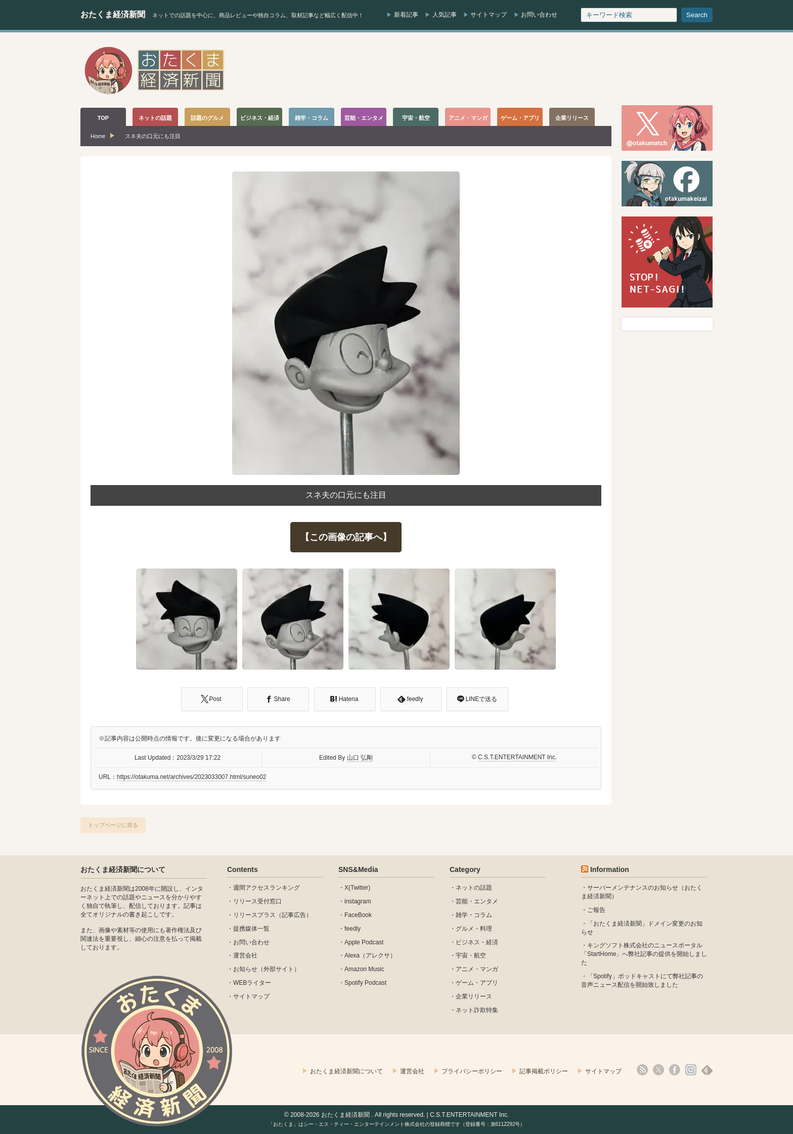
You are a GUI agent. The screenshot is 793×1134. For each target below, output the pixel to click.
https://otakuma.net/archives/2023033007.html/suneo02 (192, 776)
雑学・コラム (474, 915)
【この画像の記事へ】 (345, 537)
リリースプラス (254, 915)
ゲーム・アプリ (477, 982)
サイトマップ (488, 14)
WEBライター (252, 982)
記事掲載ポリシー (543, 1071)
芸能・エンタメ (477, 901)
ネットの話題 (474, 887)
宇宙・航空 (471, 955)
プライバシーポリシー (472, 1071)
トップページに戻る (113, 825)
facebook (674, 1069)
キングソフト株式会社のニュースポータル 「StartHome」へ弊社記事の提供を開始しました (644, 954)
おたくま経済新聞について (122, 869)
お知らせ (245, 969)
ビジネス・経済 (477, 942)
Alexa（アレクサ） (370, 955)
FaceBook (358, 915)
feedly (352, 928)
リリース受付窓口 (257, 901)
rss (642, 1069)
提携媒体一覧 (251, 928)
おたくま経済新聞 (112, 14)
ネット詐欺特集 (477, 1010)
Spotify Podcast (365, 982)
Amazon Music (364, 969)
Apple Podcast (363, 942)
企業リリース (474, 996)
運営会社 (245, 955)
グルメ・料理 (474, 928)
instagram (357, 901)
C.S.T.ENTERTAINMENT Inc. (517, 757)
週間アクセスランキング (266, 887)
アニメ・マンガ (477, 969)
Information (609, 869)
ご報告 (596, 909)
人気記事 (444, 14)
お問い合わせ (539, 14)
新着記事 (406, 14)
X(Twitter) (357, 887)
